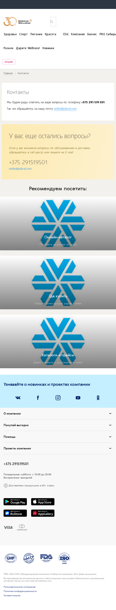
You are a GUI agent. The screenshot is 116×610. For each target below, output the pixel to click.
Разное (8, 48)
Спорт (23, 34)
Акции (8, 62)
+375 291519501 (28, 163)
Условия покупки (12, 595)
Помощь (58, 437)
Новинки (48, 48)
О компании (58, 413)
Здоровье (10, 34)
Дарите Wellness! (28, 48)
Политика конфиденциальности (20, 591)
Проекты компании (58, 448)
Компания (78, 34)
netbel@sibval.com (65, 109)
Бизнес (92, 34)
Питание (36, 34)
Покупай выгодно (58, 425)
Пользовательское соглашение (20, 587)
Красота (50, 34)
